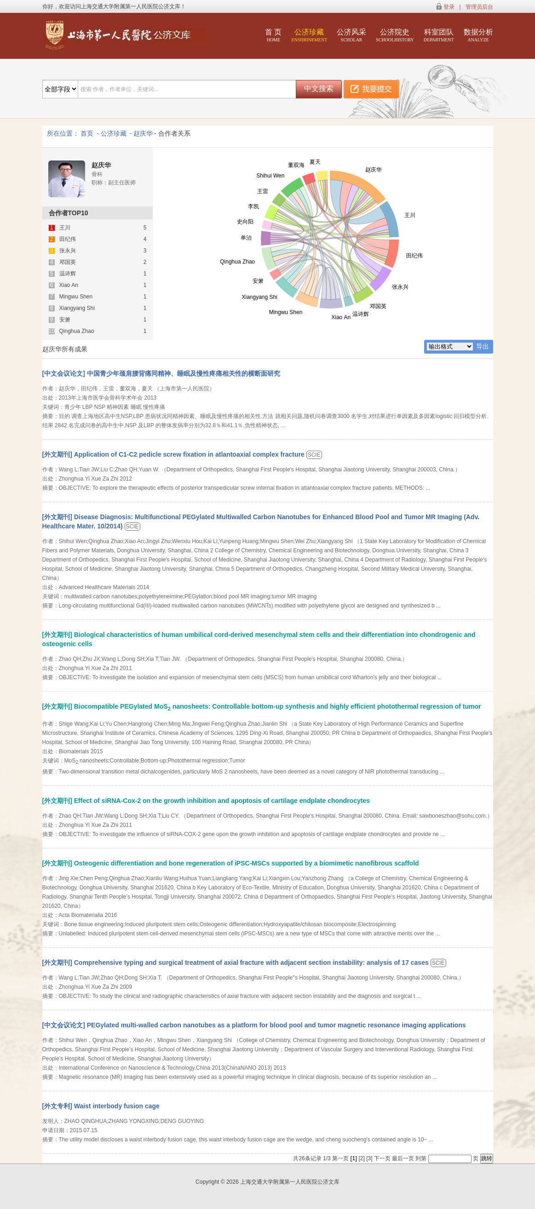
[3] (370, 1158)
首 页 (273, 35)
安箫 (64, 320)
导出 (482, 346)
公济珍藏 (309, 35)
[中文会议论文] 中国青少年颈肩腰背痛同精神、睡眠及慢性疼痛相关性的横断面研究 (161, 373)
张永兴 (67, 251)
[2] (362, 1158)
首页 (87, 133)
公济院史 (395, 35)
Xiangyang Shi (77, 308)
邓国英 (67, 262)
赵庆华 (143, 133)
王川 (64, 228)
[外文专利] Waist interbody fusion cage (101, 1106)
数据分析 (478, 35)
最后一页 (403, 1158)
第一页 (340, 1158)
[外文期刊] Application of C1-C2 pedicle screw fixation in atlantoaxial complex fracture (174, 454)
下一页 (382, 1158)
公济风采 (351, 35)
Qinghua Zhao (76, 331)
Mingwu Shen (76, 297)
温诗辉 (67, 274)
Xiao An (68, 285)
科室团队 (439, 35)
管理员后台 (479, 7)
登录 (448, 7)
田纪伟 (67, 239)
